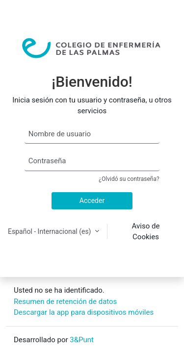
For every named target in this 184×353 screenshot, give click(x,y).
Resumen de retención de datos (65, 301)
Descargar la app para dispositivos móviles (84, 312)
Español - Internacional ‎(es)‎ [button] (50, 231)
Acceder (92, 200)
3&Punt (82, 339)
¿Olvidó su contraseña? (129, 179)
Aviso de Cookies (146, 232)
